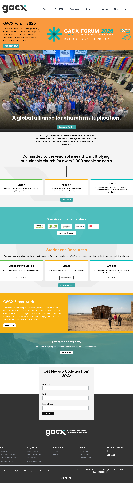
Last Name (47, 394)
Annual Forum (84, 451)
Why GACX (59, 9)
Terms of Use (96, 470)
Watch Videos (66, 278)
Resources (74, 9)
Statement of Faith (83, 470)
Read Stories (21, 278)
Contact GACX (119, 470)
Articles (55, 451)
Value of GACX (31, 458)
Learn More (66, 199)
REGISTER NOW (11, 46)
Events (88, 9)
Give (116, 9)
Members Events (86, 458)
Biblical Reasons (32, 451)
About (45, 9)
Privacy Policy (107, 470)
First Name (47, 384)
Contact (125, 9)
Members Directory (67, 233)
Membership (103, 9)
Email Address (48, 404)
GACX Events (84, 454)
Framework (4, 451)
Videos (55, 454)
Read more (9, 325)
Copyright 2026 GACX (100, 472)
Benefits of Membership (35, 454)
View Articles (112, 278)
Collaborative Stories (34, 461)
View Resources (66, 285)
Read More (66, 352)
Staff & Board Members (8, 458)
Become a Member (66, 127)
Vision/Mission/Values (7, 454)
